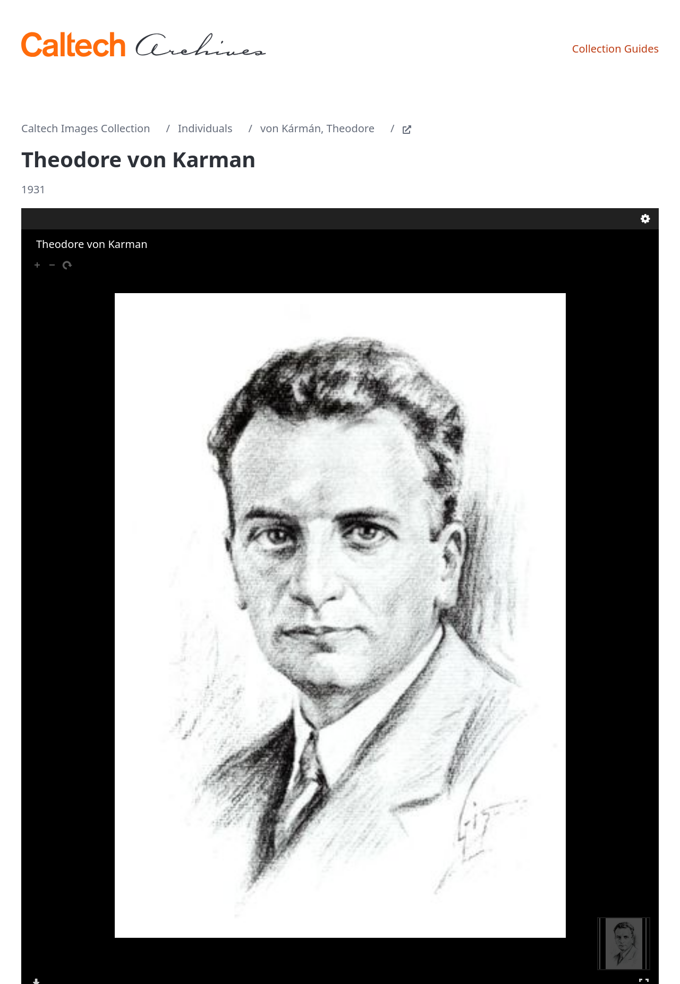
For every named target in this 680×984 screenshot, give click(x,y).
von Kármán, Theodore (317, 128)
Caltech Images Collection (85, 128)
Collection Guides (615, 48)
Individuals (205, 128)
